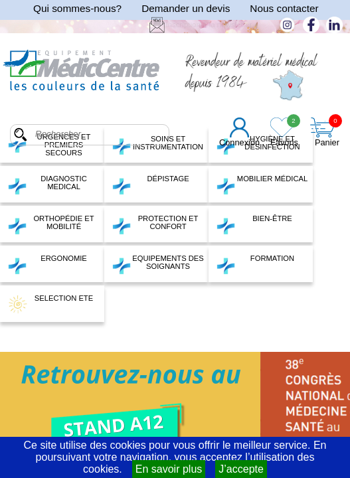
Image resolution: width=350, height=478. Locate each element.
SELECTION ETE (50, 304)
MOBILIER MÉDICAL (261, 185)
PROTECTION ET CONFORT (155, 224)
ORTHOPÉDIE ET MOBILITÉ (50, 224)
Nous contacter (284, 8)
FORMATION (255, 264)
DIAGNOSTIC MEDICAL (47, 185)
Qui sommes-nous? (77, 8)
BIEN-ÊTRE (254, 224)
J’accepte (241, 469)
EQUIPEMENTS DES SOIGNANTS (158, 264)
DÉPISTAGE (150, 185)
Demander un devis (185, 8)
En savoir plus (169, 469)
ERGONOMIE (47, 264)
